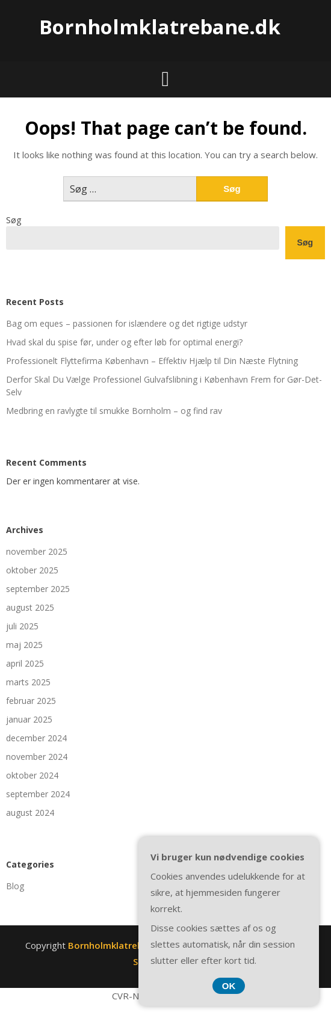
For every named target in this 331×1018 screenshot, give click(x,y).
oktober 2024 (32, 775)
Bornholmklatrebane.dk (159, 26)
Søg (13, 220)
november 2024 (36, 756)
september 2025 (38, 588)
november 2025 (36, 551)
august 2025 (30, 607)
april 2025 (25, 663)
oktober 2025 (32, 570)
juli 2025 (22, 626)
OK (229, 986)
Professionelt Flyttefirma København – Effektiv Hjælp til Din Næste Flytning (152, 360)
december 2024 (36, 738)
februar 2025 (31, 700)
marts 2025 (28, 682)
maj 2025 (24, 644)
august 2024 (30, 812)
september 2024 (38, 794)
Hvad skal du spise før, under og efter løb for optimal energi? (124, 342)
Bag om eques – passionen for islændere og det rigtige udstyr (126, 323)
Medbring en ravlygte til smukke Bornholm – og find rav (114, 410)
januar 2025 (29, 719)
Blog (15, 886)
